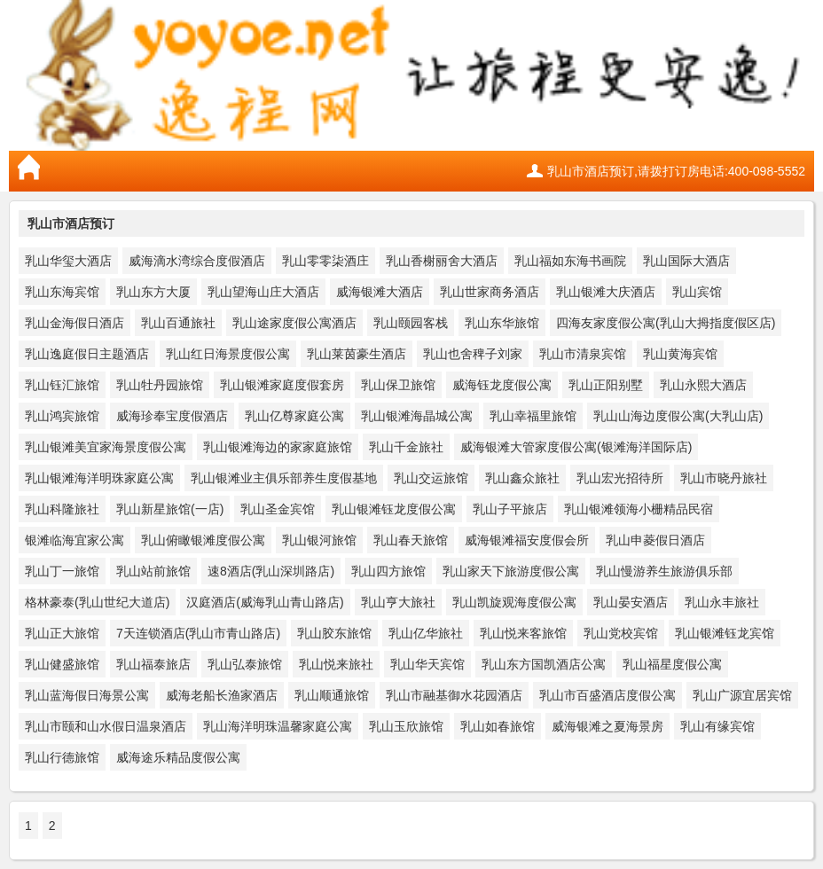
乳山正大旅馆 (62, 633)
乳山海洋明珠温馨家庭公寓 (277, 726)
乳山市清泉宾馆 (582, 354)
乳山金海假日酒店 (74, 323)
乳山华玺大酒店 (68, 261)
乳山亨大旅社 (398, 602)
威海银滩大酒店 (379, 292)
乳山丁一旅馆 (62, 571)
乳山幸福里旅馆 (533, 416)
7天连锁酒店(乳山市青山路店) (198, 633)
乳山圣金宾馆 (277, 509)
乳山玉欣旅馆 (406, 726)
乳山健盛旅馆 (62, 664)
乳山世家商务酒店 (489, 292)
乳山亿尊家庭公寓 (294, 416)
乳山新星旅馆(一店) (169, 509)
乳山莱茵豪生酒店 (356, 354)
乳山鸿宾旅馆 (62, 416)
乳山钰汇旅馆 (62, 385)
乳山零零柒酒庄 (325, 261)
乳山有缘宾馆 (717, 726)
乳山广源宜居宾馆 (742, 695)
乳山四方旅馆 (388, 571)
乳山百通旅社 (178, 323)
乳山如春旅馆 (497, 726)
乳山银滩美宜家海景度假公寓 (105, 447)
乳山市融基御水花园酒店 (454, 695)
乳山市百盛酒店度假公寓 (607, 695)
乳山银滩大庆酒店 (605, 292)
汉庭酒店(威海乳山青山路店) (264, 602)
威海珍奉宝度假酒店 (172, 416)
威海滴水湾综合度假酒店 (197, 261)
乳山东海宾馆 (62, 292)
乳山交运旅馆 (431, 478)
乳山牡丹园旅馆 (159, 385)
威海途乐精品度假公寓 (178, 757)
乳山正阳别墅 (605, 385)
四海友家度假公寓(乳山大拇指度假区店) (665, 323)
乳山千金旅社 (406, 447)
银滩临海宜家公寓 (74, 540)
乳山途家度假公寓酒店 (294, 323)
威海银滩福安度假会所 (527, 540)
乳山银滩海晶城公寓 (417, 416)
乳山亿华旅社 (425, 633)
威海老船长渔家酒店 (222, 695)
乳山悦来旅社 (336, 664)
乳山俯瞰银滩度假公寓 (203, 540)
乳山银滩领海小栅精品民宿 (638, 509)
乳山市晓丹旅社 (723, 478)
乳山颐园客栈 (410, 323)
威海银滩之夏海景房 (607, 726)
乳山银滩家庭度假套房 (282, 385)
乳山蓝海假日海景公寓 (87, 695)
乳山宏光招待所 (619, 478)
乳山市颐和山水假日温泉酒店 (105, 726)
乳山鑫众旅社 (522, 478)
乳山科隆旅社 (62, 509)
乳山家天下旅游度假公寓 (511, 571)
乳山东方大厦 (153, 292)
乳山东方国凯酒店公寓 (544, 664)
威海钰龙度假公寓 (502, 385)
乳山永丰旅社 (722, 602)
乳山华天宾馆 (427, 664)
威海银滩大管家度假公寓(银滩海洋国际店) (576, 447)
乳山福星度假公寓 (672, 664)
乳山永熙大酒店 (703, 385)
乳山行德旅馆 (62, 757)
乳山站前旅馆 (153, 571)
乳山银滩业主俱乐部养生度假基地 (284, 478)
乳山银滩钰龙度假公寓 (394, 509)
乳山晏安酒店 (630, 602)
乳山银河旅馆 (319, 540)
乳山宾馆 (697, 292)
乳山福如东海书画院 (570, 261)
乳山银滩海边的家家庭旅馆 (277, 447)
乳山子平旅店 (510, 509)
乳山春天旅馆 (410, 540)
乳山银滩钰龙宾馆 (724, 633)
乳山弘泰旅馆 (245, 664)
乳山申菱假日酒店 (655, 540)
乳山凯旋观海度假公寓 (514, 602)
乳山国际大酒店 (686, 261)
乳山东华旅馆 (502, 323)
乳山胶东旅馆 (334, 633)
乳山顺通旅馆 (331, 695)
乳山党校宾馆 (621, 633)
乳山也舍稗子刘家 (472, 354)
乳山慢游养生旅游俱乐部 (664, 571)
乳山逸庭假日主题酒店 (87, 354)
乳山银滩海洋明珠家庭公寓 (99, 478)
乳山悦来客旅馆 (523, 633)
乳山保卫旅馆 (398, 385)
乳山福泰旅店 (153, 664)
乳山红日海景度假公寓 (228, 354)
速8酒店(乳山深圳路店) (271, 571)
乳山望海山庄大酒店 (263, 292)
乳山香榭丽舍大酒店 (442, 261)
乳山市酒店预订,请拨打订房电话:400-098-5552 (676, 171)
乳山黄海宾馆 (680, 354)
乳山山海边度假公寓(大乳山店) (678, 416)
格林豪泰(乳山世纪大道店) (97, 602)
